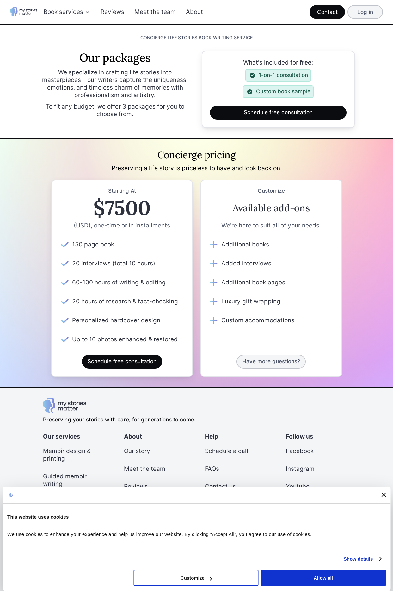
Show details (358, 559)
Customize (196, 578)
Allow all (323, 578)
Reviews (112, 12)
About (194, 12)
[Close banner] (383, 495)
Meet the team (155, 12)
